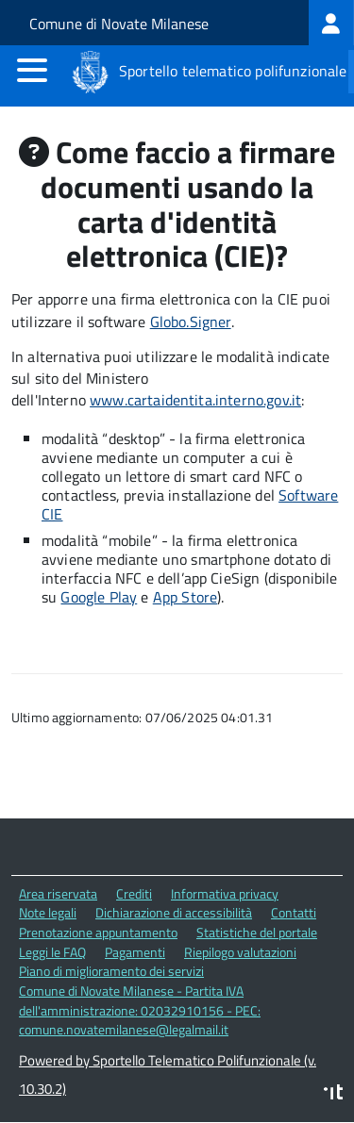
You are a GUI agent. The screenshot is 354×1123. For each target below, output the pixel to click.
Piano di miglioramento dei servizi (111, 971)
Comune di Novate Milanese (119, 23)
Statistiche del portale (256, 932)
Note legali (47, 912)
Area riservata (58, 893)
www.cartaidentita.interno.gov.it (195, 399)
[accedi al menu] (32, 70)
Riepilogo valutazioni (240, 952)
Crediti (134, 893)
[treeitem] (331, 22)
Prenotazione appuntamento (98, 932)
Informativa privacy (224, 893)
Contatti (293, 912)
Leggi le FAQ (52, 952)
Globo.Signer (190, 321)
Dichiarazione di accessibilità (173, 912)
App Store (185, 597)
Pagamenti (135, 952)
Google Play (98, 597)
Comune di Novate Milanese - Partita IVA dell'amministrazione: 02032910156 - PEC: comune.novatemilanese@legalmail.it (140, 1010)
